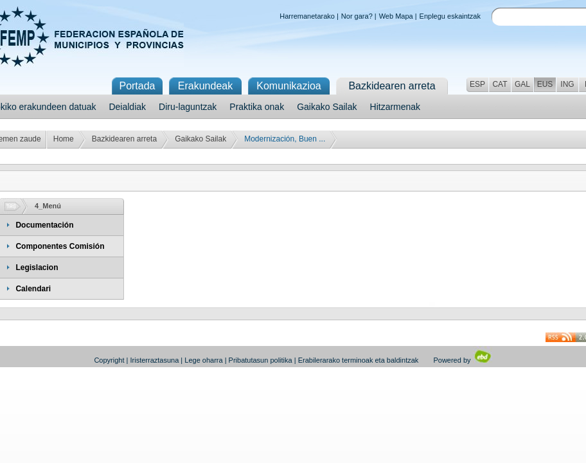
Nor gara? (357, 16)
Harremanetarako (307, 16)
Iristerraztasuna (154, 360)
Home (63, 138)
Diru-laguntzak (188, 107)
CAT (499, 84)
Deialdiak (127, 107)
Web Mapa (396, 16)
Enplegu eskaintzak (450, 16)
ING (567, 84)
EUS (545, 84)
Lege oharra (203, 360)
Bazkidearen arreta (124, 138)
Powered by (462, 360)
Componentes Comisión (59, 246)
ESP (477, 84)
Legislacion (36, 267)
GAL (522, 84)
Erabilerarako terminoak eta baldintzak (358, 360)
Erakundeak (205, 85)
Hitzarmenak (395, 107)
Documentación (44, 225)
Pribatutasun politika (260, 360)
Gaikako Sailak (327, 107)
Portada (137, 85)
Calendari (33, 288)
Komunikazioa (288, 85)
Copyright (109, 360)
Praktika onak (256, 107)
